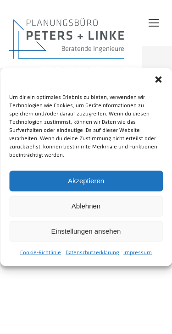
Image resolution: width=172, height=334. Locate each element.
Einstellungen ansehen (86, 231)
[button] (158, 79)
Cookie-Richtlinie (40, 252)
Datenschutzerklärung (92, 252)
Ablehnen (86, 206)
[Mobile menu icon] (153, 23)
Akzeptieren (86, 181)
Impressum (137, 252)
